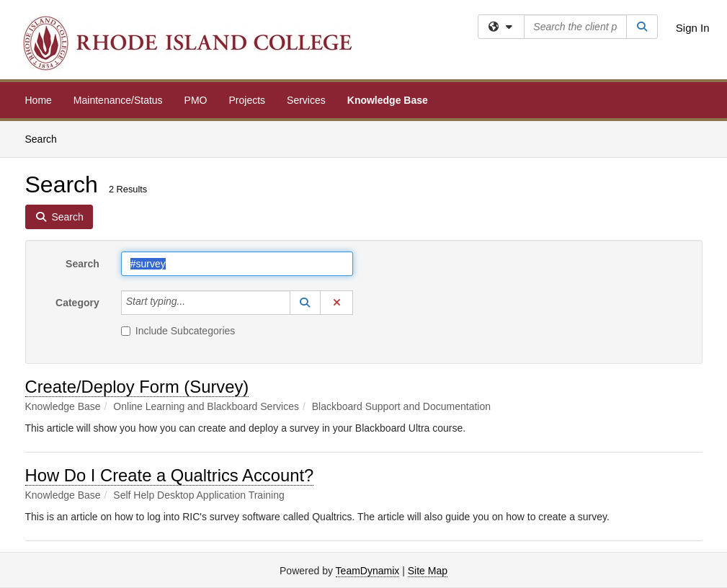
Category (77, 302)
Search (46, 138)
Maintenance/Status (118, 100)
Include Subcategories (178, 331)
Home (38, 100)
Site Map (427, 570)
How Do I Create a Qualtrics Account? (169, 475)
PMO (196, 100)
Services (306, 100)
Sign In (693, 28)
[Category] (193, 303)
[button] (305, 302)
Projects (247, 100)
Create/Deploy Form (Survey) (137, 386)
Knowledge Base (387, 100)
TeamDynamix (368, 570)
